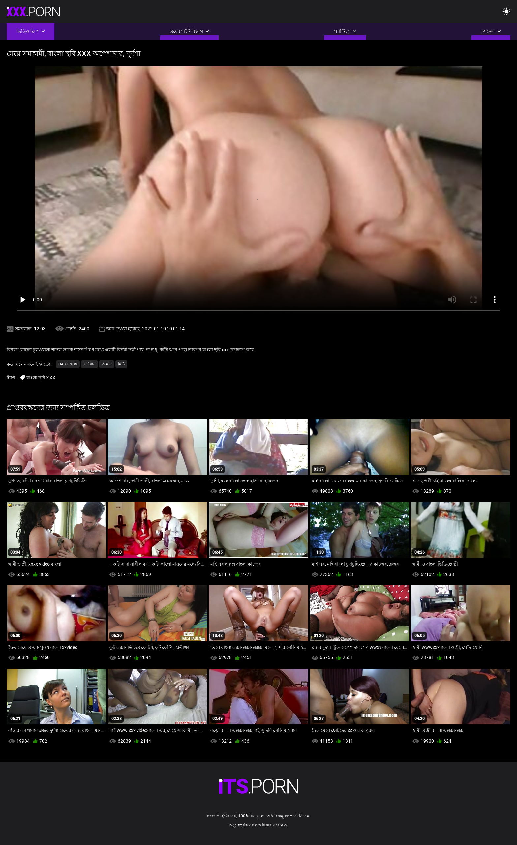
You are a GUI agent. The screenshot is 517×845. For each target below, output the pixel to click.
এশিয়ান (89, 364)
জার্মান (107, 364)
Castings (67, 364)
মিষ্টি (121, 364)
